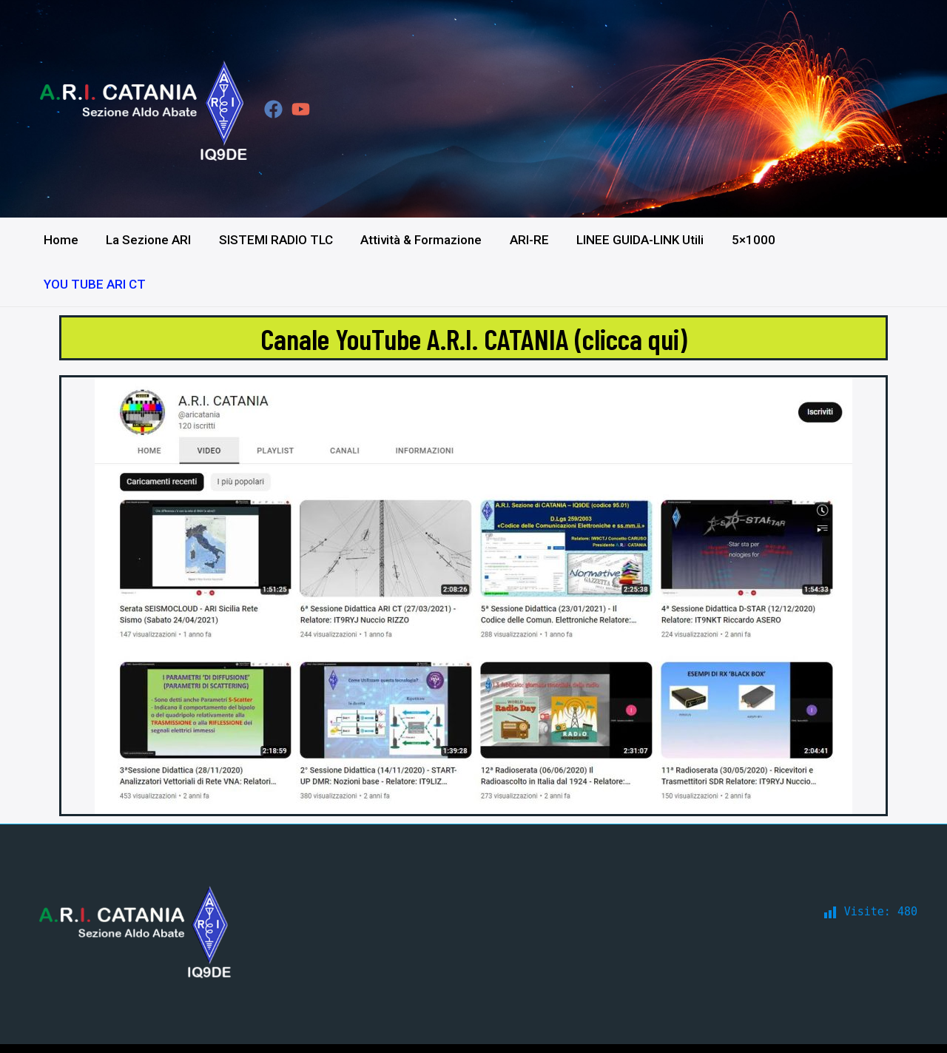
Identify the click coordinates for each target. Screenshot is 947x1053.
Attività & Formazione (421, 239)
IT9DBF (897, 1025)
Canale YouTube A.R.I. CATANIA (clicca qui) (473, 293)
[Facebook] (273, 109)
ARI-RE (527, 239)
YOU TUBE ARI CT (844, 239)
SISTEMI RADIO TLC (279, 239)
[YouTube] (300, 109)
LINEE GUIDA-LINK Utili (635, 239)
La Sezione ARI (154, 239)
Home (69, 239)
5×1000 (746, 239)
